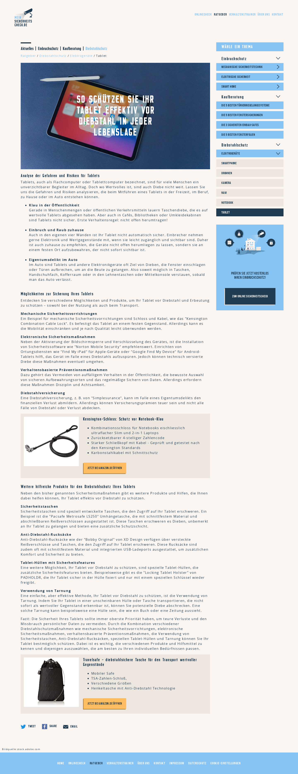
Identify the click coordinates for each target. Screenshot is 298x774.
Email (70, 727)
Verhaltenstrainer (242, 14)
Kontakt (278, 14)
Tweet (28, 726)
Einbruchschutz (48, 48)
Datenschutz (197, 763)
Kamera (226, 183)
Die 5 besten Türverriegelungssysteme (245, 105)
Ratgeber (220, 14)
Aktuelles (27, 48)
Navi (224, 192)
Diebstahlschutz (96, 48)
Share (49, 726)
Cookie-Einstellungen (225, 763)
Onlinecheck (203, 14)
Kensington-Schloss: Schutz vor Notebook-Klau (123, 419)
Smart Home (228, 86)
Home (60, 763)
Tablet (101, 56)
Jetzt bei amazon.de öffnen (105, 468)
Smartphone (229, 163)
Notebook (227, 202)
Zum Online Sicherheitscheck (250, 296)
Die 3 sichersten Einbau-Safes (240, 125)
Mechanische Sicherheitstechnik (242, 67)
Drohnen (226, 173)
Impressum (176, 763)
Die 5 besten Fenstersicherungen (242, 115)
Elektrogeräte (81, 56)
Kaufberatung (72, 48)
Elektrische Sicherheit (235, 77)
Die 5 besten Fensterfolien (238, 134)
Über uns (264, 14)
